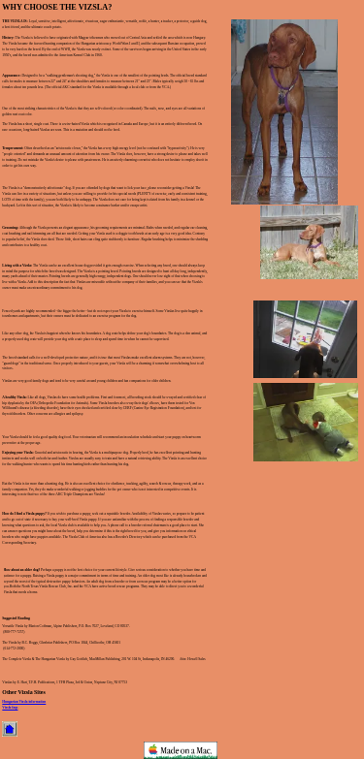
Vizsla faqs (9, 708)
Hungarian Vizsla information (24, 702)
